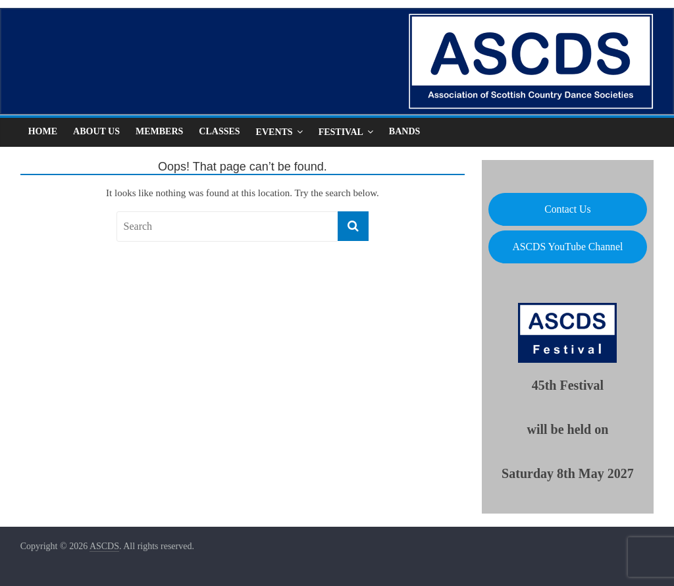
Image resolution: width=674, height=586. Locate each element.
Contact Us (567, 209)
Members (159, 131)
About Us (96, 131)
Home (42, 131)
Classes (219, 131)
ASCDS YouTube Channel (567, 246)
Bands (404, 131)
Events (274, 132)
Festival (341, 132)
